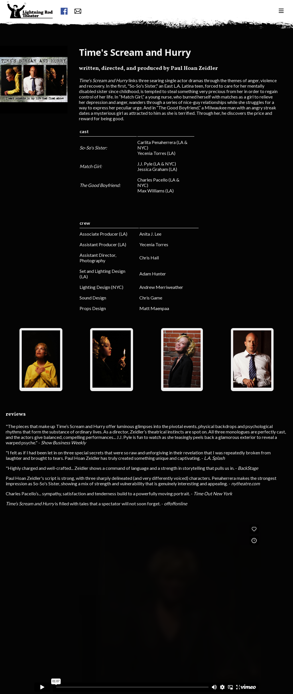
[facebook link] (64, 11)
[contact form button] (77, 11)
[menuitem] (29, 20)
